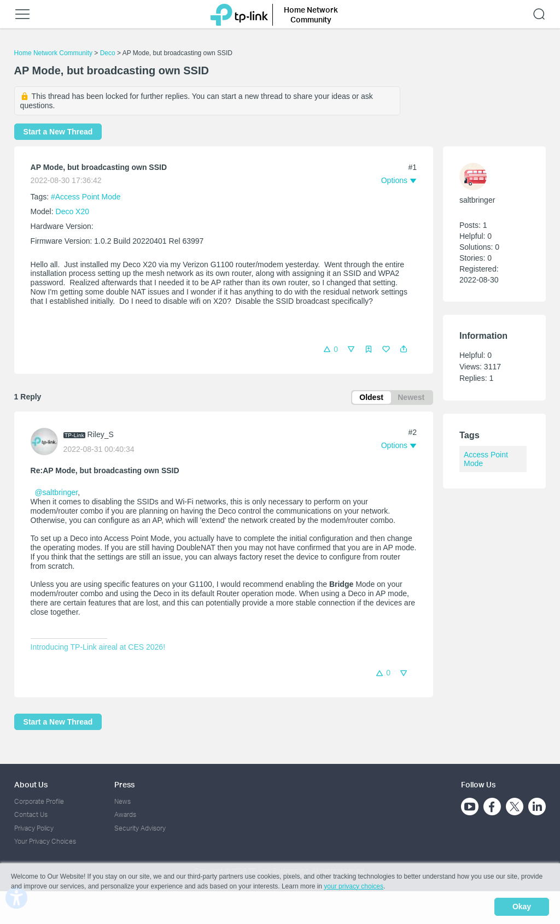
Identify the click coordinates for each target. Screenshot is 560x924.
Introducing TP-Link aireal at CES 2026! (98, 648)
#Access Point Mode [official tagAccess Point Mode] (86, 196)
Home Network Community (53, 53)
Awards (125, 815)
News (122, 802)
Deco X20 (72, 211)
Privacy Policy (34, 828)
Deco (107, 53)
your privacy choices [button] (353, 888)
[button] (403, 349)
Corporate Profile (39, 802)
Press (124, 785)
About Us (31, 785)
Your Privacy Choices (45, 842)
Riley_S (101, 435)
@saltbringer (56, 494)
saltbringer (477, 200)
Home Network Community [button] (311, 14)
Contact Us (31, 815)
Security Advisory (140, 828)
